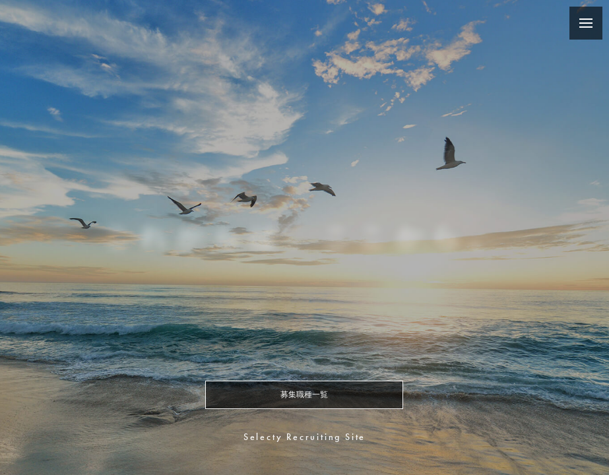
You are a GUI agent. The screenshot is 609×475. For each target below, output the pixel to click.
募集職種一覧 (304, 394)
